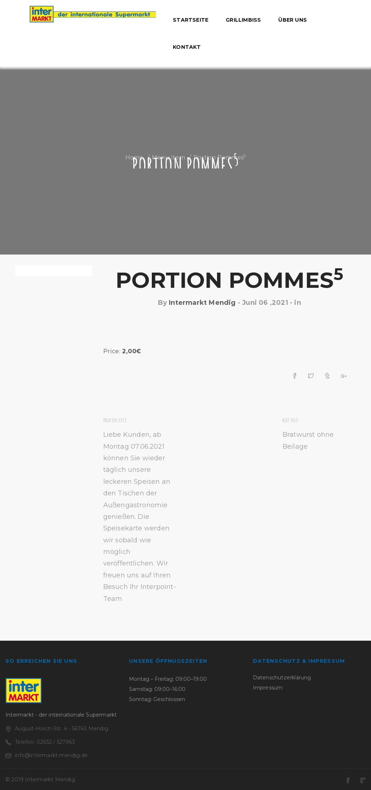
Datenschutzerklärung (282, 677)
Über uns (292, 20)
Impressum (268, 687)
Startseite (190, 20)
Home (134, 157)
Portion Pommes (229, 280)
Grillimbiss (243, 20)
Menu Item (168, 157)
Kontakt (187, 47)
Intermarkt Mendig (202, 303)
